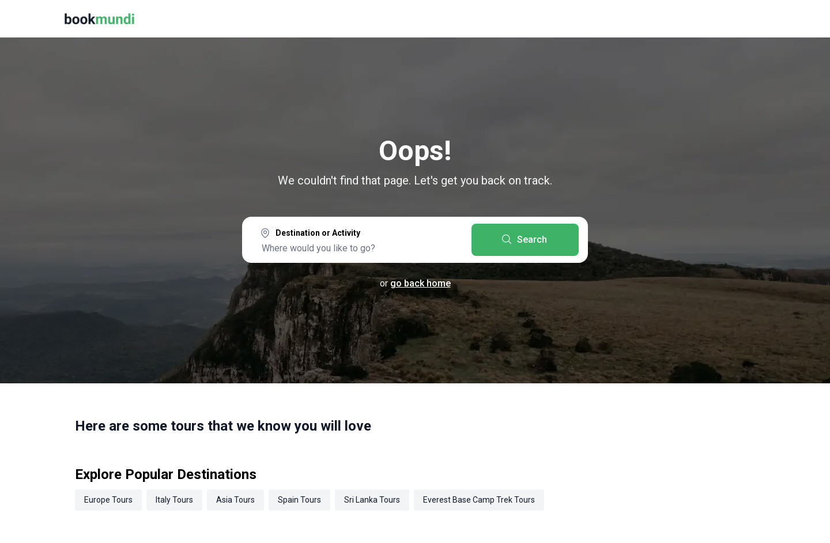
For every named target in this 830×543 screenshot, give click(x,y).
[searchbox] (357, 248)
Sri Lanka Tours (372, 499)
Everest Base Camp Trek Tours (479, 499)
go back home (420, 283)
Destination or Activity (318, 232)
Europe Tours (108, 499)
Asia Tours (235, 499)
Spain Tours (299, 499)
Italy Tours (174, 499)
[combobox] (357, 241)
